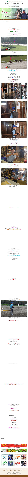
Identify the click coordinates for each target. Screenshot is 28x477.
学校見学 (10, 6)
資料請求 (14, 6)
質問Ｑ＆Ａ (4, 470)
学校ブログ (19, 470)
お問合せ (18, 6)
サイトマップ (23, 470)
